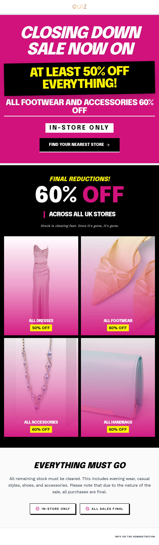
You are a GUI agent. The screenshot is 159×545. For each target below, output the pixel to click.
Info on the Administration (135, 536)
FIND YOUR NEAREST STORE (79, 145)
